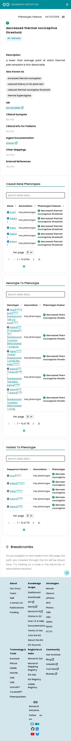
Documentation (37, 625)
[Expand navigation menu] (67, 4)
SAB (12, 598)
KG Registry (34, 679)
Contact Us (16, 602)
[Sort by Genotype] (20, 304)
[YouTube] (32, 733)
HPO (48, 602)
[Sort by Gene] (15, 205)
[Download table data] (23, 266)
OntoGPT (15, 687)
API (31, 601)
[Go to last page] (38, 259)
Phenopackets (18, 696)
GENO (49, 621)
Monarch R (35, 611)
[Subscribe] (32, 723)
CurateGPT (16, 691)
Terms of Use (35, 630)
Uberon (50, 593)
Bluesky (51, 673)
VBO (48, 617)
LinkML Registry (32, 686)
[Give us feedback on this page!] (66, 573)
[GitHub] (32, 728)
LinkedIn (52, 664)
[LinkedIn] (37, 728)
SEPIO (49, 626)
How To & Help (36, 621)
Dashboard (34, 592)
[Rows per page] (30, 252)
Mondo (50, 588)
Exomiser (15, 658)
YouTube (52, 668)
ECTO (49, 631)
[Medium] (37, 723)
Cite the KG (34, 635)
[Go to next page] (33, 259)
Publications (17, 607)
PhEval (13, 663)
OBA (48, 612)
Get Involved (53, 654)
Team (13, 593)
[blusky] (37, 733)
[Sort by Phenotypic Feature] (62, 205)
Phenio (50, 607)
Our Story (15, 588)
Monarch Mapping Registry (33, 666)
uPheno (50, 598)
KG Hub (32, 674)
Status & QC (35, 616)
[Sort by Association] (34, 205)
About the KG (35, 640)
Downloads (34, 597)
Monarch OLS (35, 658)
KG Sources (34, 644)
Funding (14, 612)
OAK (12, 677)
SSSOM (14, 672)
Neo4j (32, 606)
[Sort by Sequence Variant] (29, 469)
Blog (50, 659)
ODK (12, 682)
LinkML (13, 668)
